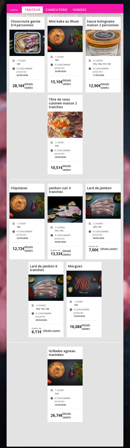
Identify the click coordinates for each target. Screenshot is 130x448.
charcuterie (56, 9)
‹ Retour (13, 9)
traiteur (32, 9)
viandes (79, 9)
